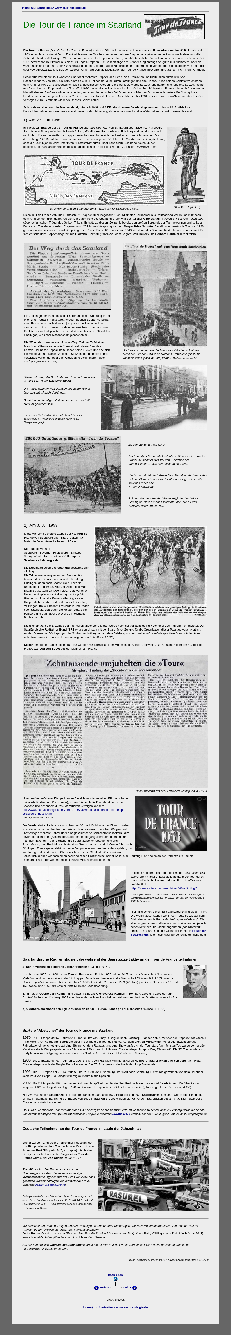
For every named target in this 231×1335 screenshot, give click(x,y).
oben (116, 4)
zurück (101, 1287)
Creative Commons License (50, 1184)
